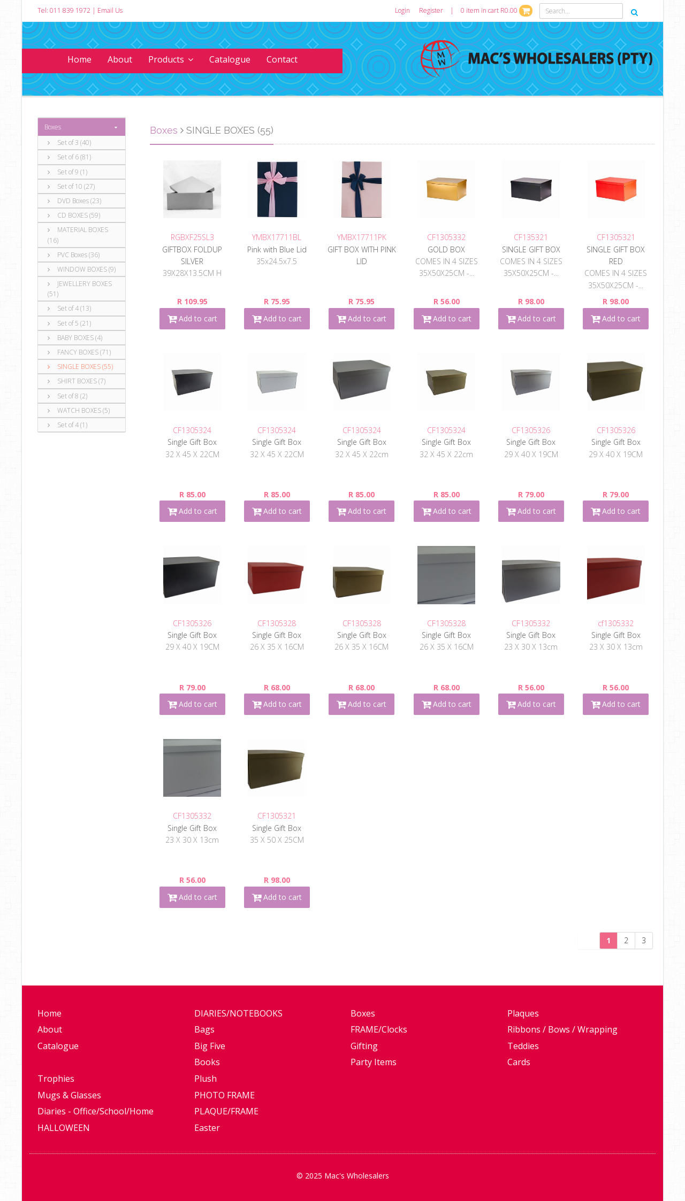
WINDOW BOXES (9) (82, 269)
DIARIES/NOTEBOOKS (238, 1013)
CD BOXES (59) (74, 215)
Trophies (55, 1078)
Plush (205, 1078)
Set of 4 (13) (69, 308)
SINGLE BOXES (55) (80, 366)
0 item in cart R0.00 (496, 10)
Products (170, 59)
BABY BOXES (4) (75, 337)
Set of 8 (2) (67, 396)
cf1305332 (616, 623)
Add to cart (192, 318)
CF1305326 (531, 430)
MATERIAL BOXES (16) (78, 234)
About (120, 59)
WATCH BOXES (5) (79, 410)
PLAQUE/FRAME (226, 1111)
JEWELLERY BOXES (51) (80, 288)
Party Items (374, 1062)
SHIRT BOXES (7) (76, 381)
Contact (282, 59)
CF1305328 (276, 623)
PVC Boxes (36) (74, 254)
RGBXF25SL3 (192, 237)
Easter (207, 1128)
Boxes (52, 127)
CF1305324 (192, 430)
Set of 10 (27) (71, 186)
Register (431, 10)
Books (207, 1062)
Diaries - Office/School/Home (95, 1111)
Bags (204, 1029)
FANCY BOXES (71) (79, 352)
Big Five (209, 1046)
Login (402, 10)
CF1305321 (616, 237)
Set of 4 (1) (67, 424)
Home (79, 59)
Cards (518, 1062)
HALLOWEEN (63, 1128)
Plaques (523, 1013)
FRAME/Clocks (379, 1029)
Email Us (110, 10)
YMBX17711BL (276, 237)
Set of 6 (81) (69, 156)
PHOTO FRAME (224, 1095)
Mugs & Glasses (69, 1095)
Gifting (364, 1046)
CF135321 (531, 237)
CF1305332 (446, 237)
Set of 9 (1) (67, 171)
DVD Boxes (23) (74, 200)
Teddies (523, 1046)
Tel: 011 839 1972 (63, 10)
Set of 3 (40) (69, 142)
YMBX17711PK (361, 237)
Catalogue (229, 59)
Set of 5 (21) (69, 323)
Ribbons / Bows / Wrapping (562, 1029)
